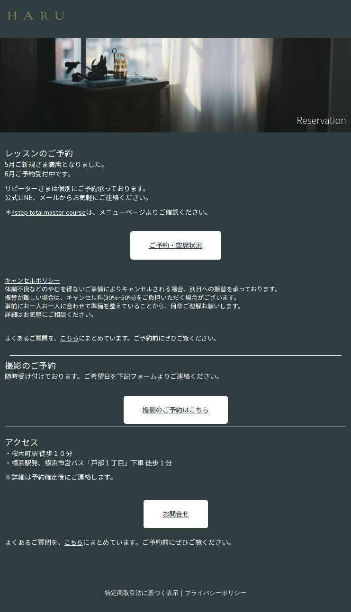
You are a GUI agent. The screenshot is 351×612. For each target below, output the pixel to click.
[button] (213, 16)
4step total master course (48, 212)
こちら (69, 337)
